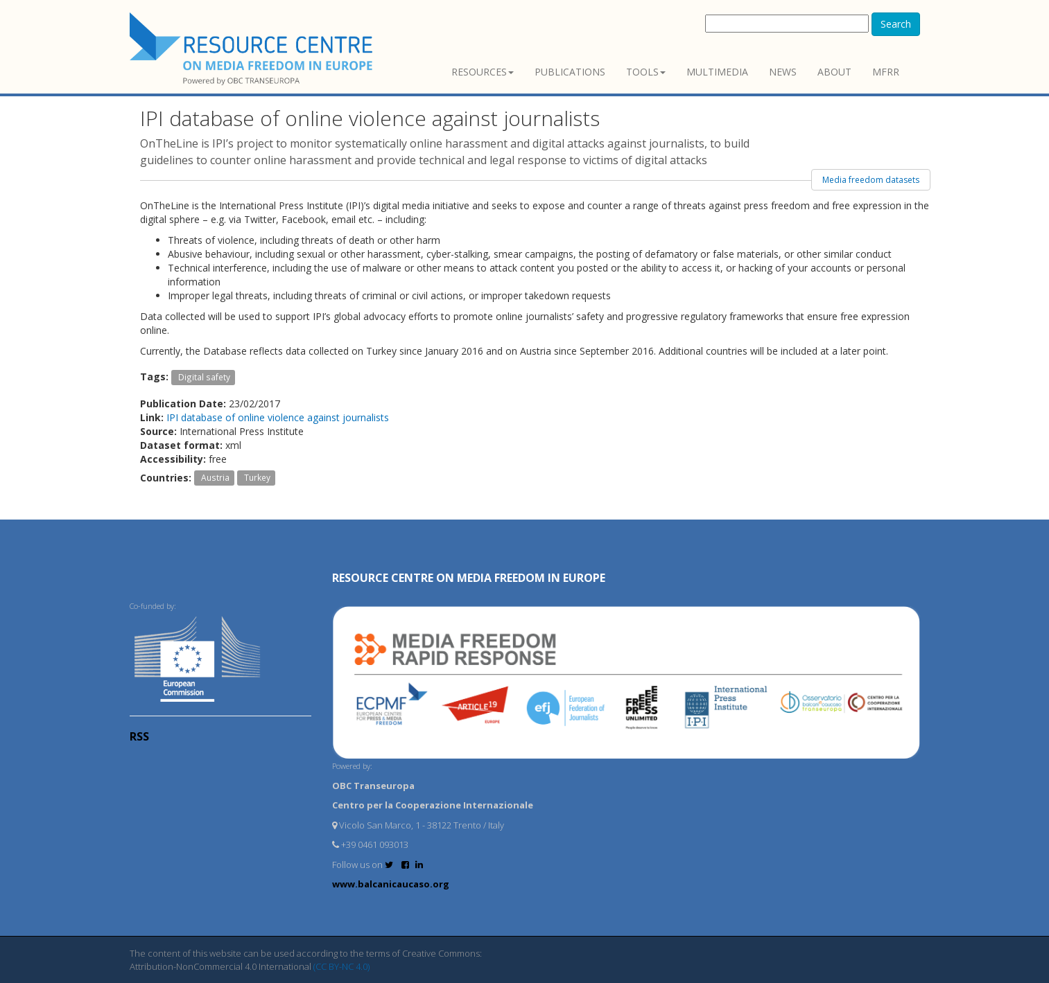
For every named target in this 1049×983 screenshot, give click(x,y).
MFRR (885, 71)
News (783, 71)
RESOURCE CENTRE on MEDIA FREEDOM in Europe (468, 577)
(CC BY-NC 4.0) (341, 966)
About (834, 71)
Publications (570, 71)
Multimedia (717, 71)
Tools (646, 71)
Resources (482, 71)
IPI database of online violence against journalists (277, 417)
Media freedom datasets (870, 180)
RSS (139, 736)
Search (896, 23)
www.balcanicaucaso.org (390, 884)
